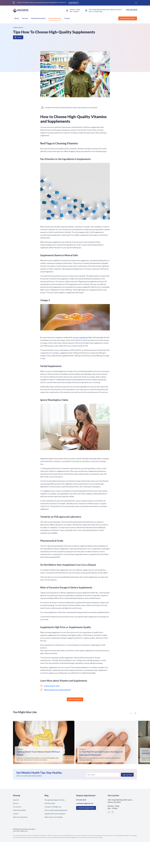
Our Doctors (17, 807)
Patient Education (54, 18)
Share (19, 37)
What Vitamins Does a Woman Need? (57, 690)
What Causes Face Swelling (53, 817)
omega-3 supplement (80, 337)
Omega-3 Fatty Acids (52, 686)
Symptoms (20, 749)
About (17, 18)
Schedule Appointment (127, 18)
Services (25, 18)
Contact (67, 18)
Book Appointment (75, 699)
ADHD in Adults (50, 803)
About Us (16, 800)
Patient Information (38, 18)
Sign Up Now (127, 775)
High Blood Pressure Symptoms (55, 814)
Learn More (73, 3)
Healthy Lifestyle (18, 27)
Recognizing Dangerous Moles (55, 800)
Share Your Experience (20, 817)
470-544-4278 (131, 10)
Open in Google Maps (95, 11)
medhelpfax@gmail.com (84, 803)
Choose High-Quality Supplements (56, 810)
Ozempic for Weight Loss (53, 807)
